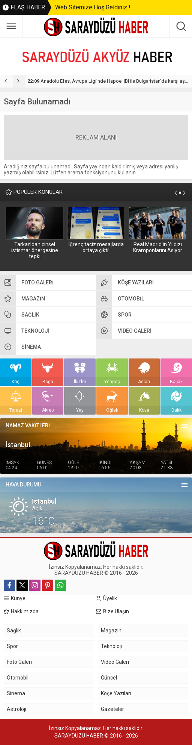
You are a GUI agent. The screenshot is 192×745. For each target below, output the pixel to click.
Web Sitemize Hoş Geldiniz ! (92, 7)
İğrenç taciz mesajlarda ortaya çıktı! (96, 247)
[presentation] (6, 81)
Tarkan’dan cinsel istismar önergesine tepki (34, 250)
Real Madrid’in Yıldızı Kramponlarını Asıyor (157, 247)
